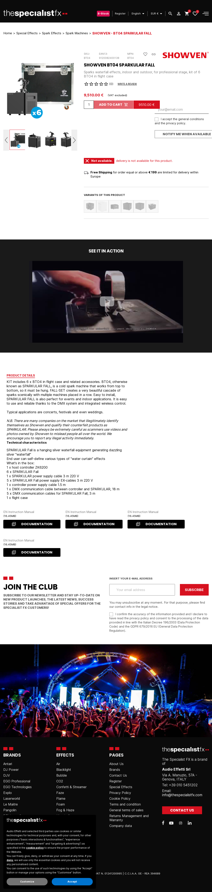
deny (10, 860)
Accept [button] (72, 881)
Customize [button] (27, 881)
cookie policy (35, 847)
